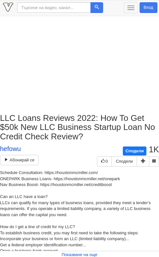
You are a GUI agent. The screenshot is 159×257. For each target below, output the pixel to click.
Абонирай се (19, 160)
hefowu (10, 148)
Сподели (134, 150)
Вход (148, 7)
